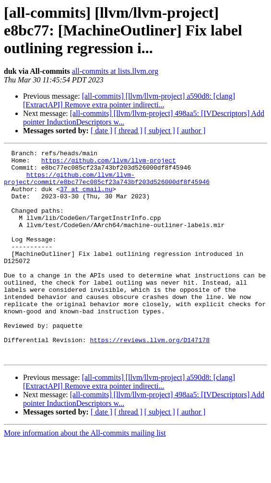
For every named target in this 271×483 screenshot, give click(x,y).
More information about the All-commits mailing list (85, 475)
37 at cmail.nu (86, 197)
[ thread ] (128, 130)
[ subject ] (159, 130)
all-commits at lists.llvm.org (115, 71)
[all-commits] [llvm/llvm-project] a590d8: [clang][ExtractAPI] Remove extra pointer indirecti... (129, 100)
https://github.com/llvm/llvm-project (108, 163)
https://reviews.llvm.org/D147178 (150, 378)
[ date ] (101, 130)
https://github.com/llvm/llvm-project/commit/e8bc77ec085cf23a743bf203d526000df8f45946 (107, 184)
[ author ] (191, 130)
